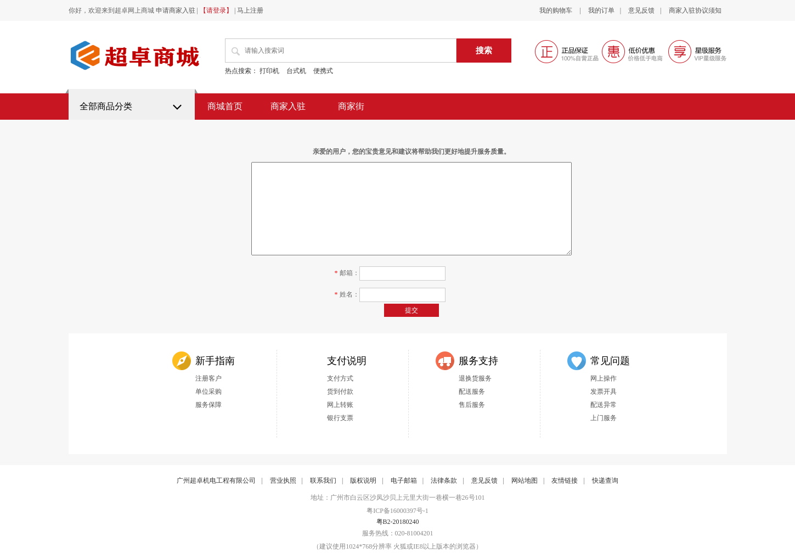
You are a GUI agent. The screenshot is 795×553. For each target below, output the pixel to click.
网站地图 (524, 480)
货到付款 (340, 391)
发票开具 (603, 391)
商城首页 (225, 106)
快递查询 (605, 480)
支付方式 (340, 378)
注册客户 (208, 378)
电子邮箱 (404, 480)
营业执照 (283, 480)
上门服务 (603, 418)
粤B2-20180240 (397, 522)
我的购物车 (556, 10)
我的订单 (601, 10)
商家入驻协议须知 (695, 10)
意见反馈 (641, 10)
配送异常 (603, 405)
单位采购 (208, 391)
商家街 (351, 106)
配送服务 (472, 391)
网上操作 (603, 378)
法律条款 (444, 480)
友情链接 (564, 480)
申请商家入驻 (175, 10)
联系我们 (323, 480)
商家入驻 (288, 106)
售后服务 (472, 405)
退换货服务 (475, 378)
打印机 (269, 71)
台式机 (296, 71)
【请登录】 (216, 10)
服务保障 (208, 405)
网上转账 (340, 405)
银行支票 (340, 418)
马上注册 (250, 10)
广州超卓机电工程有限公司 (216, 480)
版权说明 (363, 480)
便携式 (323, 71)
